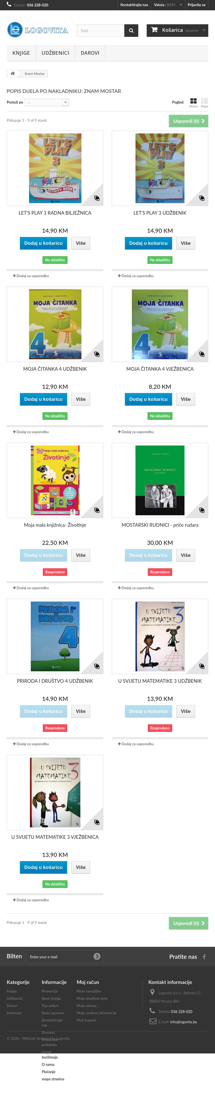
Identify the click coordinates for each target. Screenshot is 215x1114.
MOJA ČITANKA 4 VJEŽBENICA (159, 369)
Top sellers (50, 1005)
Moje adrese (87, 1005)
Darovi (90, 52)
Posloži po (15, 102)
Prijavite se (196, 5)
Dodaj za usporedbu (33, 276)
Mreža (193, 103)
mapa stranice (53, 1079)
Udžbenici (55, 52)
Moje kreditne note (92, 998)
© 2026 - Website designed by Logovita (38, 1099)
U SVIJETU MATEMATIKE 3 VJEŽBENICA (55, 837)
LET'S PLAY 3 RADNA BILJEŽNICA (55, 213)
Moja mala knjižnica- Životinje (55, 525)
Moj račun (88, 982)
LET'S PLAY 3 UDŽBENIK (160, 213)
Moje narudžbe (89, 991)
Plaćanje (48, 1071)
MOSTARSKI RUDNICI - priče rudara (159, 525)
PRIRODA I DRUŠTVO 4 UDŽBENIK (55, 681)
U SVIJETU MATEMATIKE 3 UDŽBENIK (160, 681)
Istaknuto (14, 1013)
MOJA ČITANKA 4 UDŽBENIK (55, 369)
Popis (204, 103)
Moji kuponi (86, 1020)
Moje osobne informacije (97, 1013)
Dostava (48, 1032)
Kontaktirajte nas (134, 5)
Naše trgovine (53, 1013)
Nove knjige (51, 998)
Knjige (21, 52)
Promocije (50, 991)
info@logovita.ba (183, 1022)
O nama (48, 1064)
